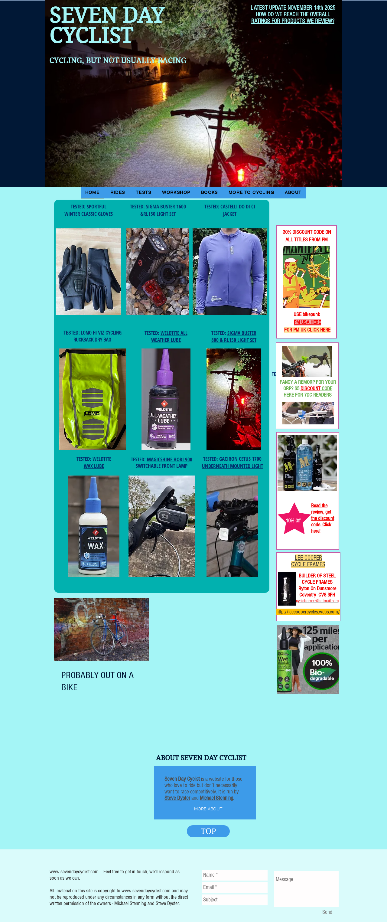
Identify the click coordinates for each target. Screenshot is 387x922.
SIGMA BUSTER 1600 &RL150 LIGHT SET (163, 210)
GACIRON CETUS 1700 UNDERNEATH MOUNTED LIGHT (232, 462)
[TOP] (208, 831)
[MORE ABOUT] (208, 809)
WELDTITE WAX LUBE (97, 462)
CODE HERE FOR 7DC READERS (308, 391)
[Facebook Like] (296, 205)
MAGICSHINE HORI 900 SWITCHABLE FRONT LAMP (164, 462)
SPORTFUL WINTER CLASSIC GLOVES (88, 210)
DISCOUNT (310, 388)
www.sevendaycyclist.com (74, 871)
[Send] (327, 912)
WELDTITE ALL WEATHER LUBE (169, 336)
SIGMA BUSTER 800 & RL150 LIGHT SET (233, 336)
